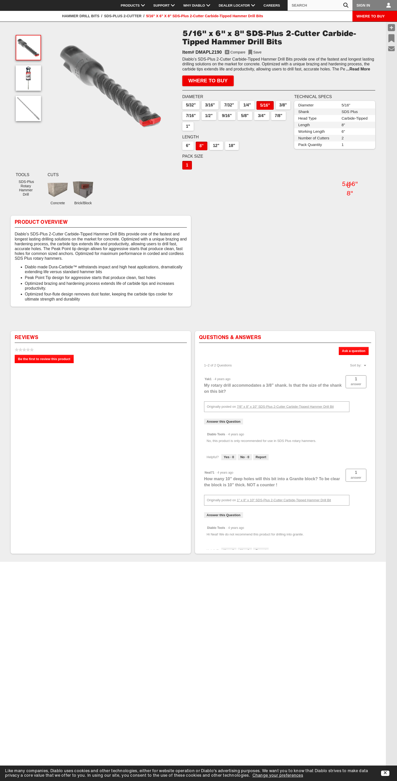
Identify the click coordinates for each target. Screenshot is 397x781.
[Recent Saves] (391, 38)
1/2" (209, 116)
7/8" (278, 116)
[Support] (391, 49)
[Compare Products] (391, 27)
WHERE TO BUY (370, 16)
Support (164, 5)
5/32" (191, 105)
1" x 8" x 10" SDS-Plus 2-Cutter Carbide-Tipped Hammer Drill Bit (284, 500)
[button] (110, 86)
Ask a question (353, 351)
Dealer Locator (237, 5)
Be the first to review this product (46, 360)
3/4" (262, 116)
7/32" (229, 105)
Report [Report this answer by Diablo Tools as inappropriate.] (261, 457)
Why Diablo (197, 5)
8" (202, 146)
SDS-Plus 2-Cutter (123, 16)
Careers (272, 5)
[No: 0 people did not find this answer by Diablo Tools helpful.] (245, 457)
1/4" (247, 105)
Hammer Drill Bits (81, 16)
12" (216, 145)
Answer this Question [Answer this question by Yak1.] (224, 421)
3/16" (210, 105)
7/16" (191, 116)
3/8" (283, 105)
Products (133, 5)
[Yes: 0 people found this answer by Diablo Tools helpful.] (228, 457)
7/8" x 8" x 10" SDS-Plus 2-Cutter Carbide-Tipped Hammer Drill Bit (285, 406)
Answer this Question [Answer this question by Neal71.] (224, 515)
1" (188, 126)
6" (188, 145)
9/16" (227, 116)
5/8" (245, 116)
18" (232, 145)
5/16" (265, 105)
